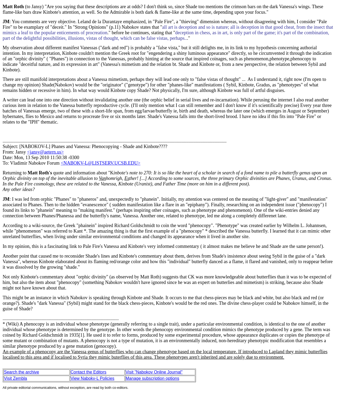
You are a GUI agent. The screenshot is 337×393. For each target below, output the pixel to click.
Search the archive (21, 372)
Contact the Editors (88, 372)
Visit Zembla (15, 378)
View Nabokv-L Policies (92, 378)
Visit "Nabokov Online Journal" (154, 372)
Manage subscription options (152, 378)
